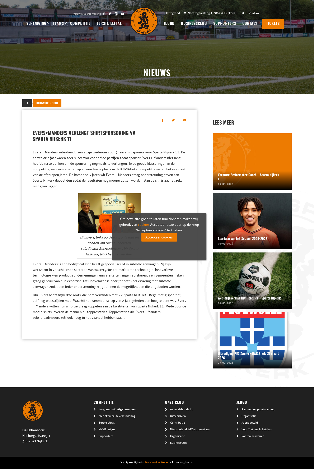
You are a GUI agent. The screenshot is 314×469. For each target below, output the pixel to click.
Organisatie (177, 436)
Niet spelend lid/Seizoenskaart (190, 429)
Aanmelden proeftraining (258, 409)
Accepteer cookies (159, 237)
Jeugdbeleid (250, 422)
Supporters (106, 436)
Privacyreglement (182, 462)
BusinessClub (178, 443)
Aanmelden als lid (181, 409)
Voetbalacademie (253, 436)
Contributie (177, 422)
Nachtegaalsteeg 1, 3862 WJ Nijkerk (211, 13)
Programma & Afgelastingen (117, 409)
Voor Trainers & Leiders (257, 429)
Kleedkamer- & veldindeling (117, 416)
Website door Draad (157, 462)
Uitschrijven (178, 416)
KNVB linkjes (107, 429)
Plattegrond (172, 13)
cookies (143, 225)
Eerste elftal (106, 422)
